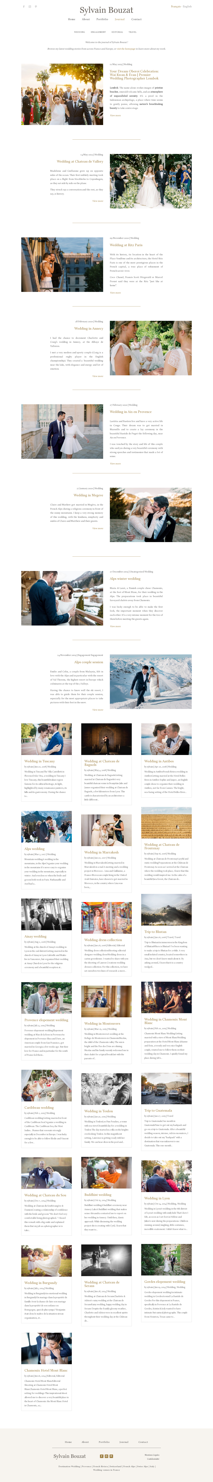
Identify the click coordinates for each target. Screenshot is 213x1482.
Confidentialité (153, 1459)
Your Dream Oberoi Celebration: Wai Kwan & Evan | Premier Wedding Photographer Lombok (134, 75)
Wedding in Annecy (88, 329)
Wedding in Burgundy (40, 1283)
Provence (86, 1467)
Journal (120, 19)
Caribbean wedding (39, 1108)
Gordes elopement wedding (164, 1282)
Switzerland (116, 1467)
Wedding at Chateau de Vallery (80, 162)
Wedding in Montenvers (102, 1024)
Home (71, 19)
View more (115, 115)
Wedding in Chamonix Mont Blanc (165, 1021)
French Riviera (100, 1467)
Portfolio (102, 19)
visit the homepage (126, 49)
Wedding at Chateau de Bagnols (101, 763)
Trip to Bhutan (155, 932)
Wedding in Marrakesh (101, 852)
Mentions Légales (152, 1455)
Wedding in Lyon (157, 1198)
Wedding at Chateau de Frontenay (161, 846)
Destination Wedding (69, 1467)
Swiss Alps (142, 1467)
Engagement (95, 32)
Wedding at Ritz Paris (126, 245)
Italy (152, 1467)
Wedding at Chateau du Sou (45, 1195)
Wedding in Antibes (159, 761)
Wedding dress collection (103, 940)
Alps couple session (88, 662)
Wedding (73, 32)
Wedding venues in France (106, 1470)
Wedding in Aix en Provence (131, 412)
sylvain (30, 767)
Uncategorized (137, 572)
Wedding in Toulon (98, 1111)
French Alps (129, 1467)
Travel (137, 32)
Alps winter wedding (125, 579)
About (86, 19)
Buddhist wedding (97, 1195)
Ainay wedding (35, 936)
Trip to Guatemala (158, 1111)
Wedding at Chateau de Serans (101, 1284)
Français (176, 6)
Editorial (118, 32)
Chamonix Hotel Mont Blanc (46, 1371)
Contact (136, 19)
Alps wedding (34, 849)
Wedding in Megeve (88, 495)
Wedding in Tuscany (39, 761)
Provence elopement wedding (46, 1020)
